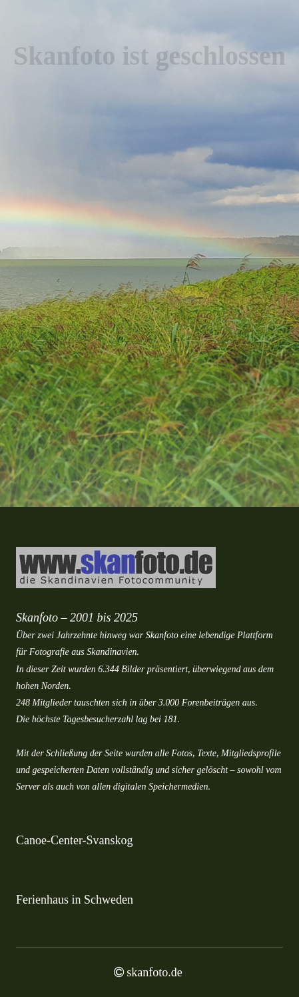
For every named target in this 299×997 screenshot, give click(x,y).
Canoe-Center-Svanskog (74, 840)
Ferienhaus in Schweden (74, 899)
